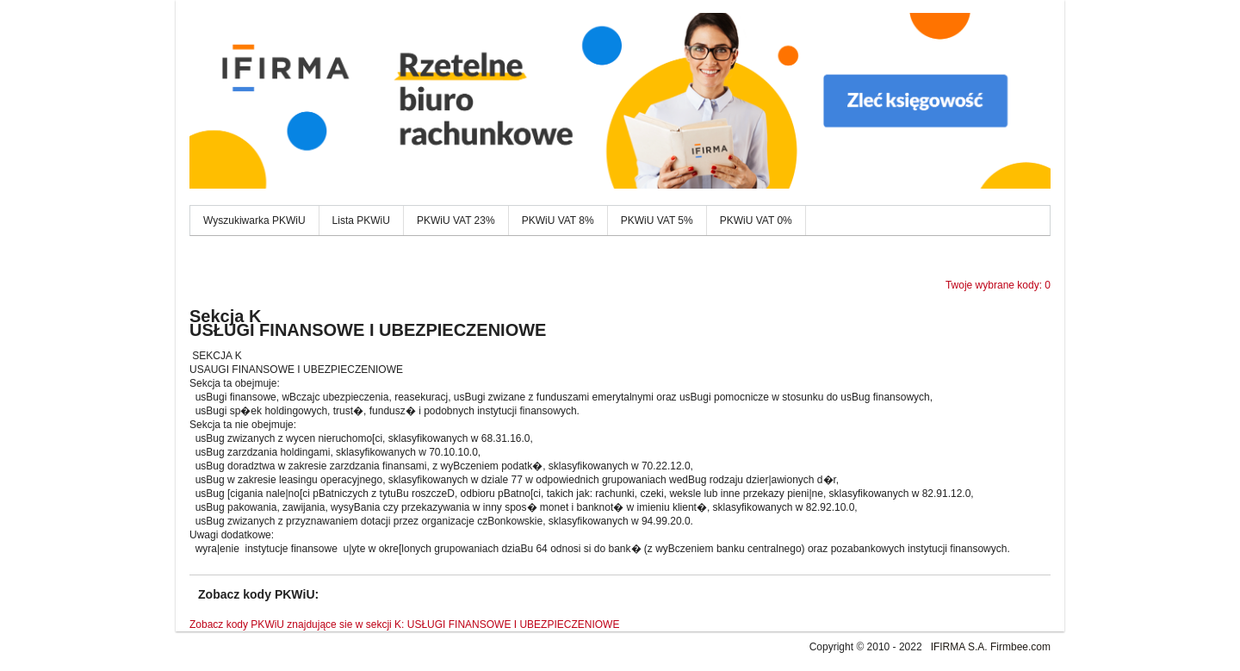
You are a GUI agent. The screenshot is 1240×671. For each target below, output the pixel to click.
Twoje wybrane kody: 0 (998, 285)
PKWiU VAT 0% (756, 220)
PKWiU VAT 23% (456, 220)
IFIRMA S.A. (959, 647)
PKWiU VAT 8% (558, 220)
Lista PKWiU (361, 220)
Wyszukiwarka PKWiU (254, 220)
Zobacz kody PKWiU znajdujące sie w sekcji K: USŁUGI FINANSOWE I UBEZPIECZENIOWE (404, 624)
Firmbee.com (1020, 647)
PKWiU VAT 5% (657, 220)
